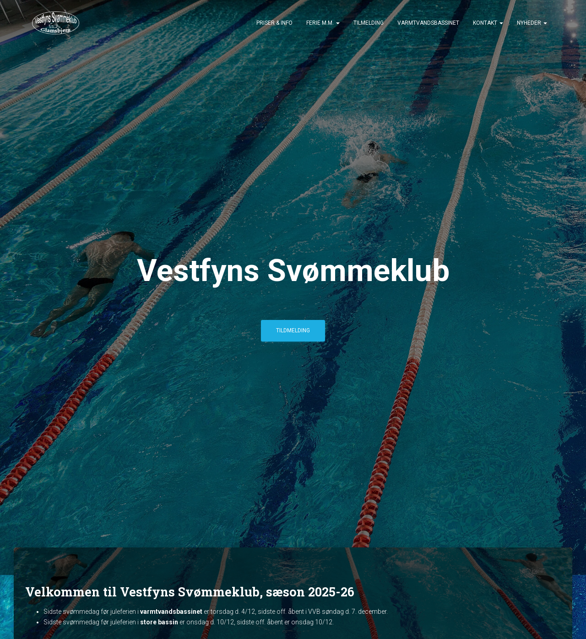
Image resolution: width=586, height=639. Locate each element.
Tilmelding (368, 23)
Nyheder (532, 23)
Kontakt (488, 23)
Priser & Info (274, 23)
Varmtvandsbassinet (428, 23)
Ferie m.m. (323, 23)
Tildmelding (293, 330)
